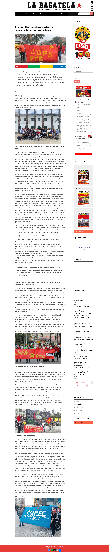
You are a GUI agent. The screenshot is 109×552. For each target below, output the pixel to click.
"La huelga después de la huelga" (81, 356)
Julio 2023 (77, 409)
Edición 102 (77, 209)
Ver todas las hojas (79, 153)
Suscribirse (77, 81)
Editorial (35, 14)
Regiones (64, 14)
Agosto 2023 (78, 407)
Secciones (56, 14)
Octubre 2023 (78, 404)
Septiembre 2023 (79, 406)
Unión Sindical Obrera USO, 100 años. (82, 61)
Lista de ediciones (45, 14)
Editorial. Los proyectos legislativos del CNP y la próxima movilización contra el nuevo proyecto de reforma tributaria (83, 350)
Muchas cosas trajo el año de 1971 (81, 321)
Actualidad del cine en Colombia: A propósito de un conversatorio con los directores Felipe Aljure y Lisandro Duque (83, 331)
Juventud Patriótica (33, 20)
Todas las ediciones (79, 231)
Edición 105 (77, 167)
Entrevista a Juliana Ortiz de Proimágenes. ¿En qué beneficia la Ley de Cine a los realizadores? (82, 364)
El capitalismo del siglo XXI (80, 296)
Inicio (18, 14)
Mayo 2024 (77, 401)
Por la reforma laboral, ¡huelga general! (82, 100)
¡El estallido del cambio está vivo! (80, 137)
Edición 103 (77, 188)
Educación (24, 20)
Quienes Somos (26, 14)
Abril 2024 (77, 403)
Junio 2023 (77, 410)
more (75, 392)
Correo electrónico (78, 71)
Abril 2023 (77, 413)
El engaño (76, 354)
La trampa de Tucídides (79, 346)
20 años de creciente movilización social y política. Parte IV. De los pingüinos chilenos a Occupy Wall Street (83, 343)
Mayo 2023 (77, 412)
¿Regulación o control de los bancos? (82, 294)
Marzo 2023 (78, 415)
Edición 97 (18, 20)
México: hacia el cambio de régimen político (83, 339)
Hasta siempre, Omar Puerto (80, 374)
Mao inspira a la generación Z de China (82, 337)
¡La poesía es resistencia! (79, 335)
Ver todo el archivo (79, 422)
